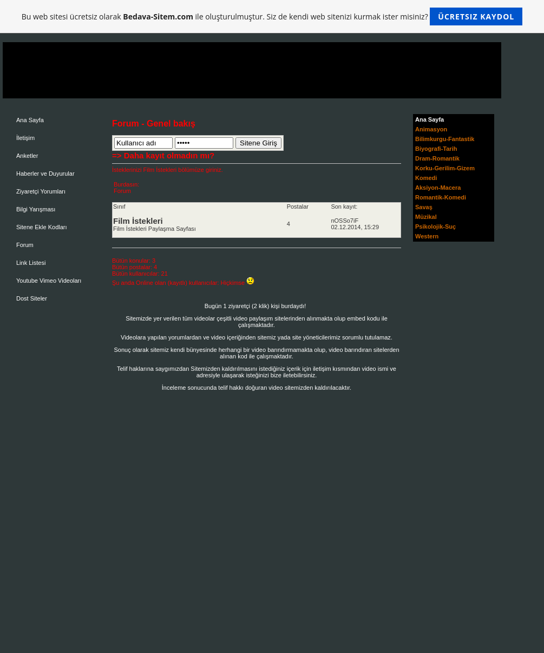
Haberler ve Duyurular (45, 173)
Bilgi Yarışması (35, 209)
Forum (25, 245)
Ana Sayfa (30, 120)
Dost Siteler (31, 298)
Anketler (27, 155)
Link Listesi (30, 262)
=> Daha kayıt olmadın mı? (163, 155)
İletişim (25, 138)
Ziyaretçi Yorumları (40, 191)
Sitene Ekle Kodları (41, 227)
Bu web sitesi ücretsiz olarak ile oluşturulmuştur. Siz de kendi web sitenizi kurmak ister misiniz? (272, 16)
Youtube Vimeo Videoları (48, 280)
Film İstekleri (138, 220)
